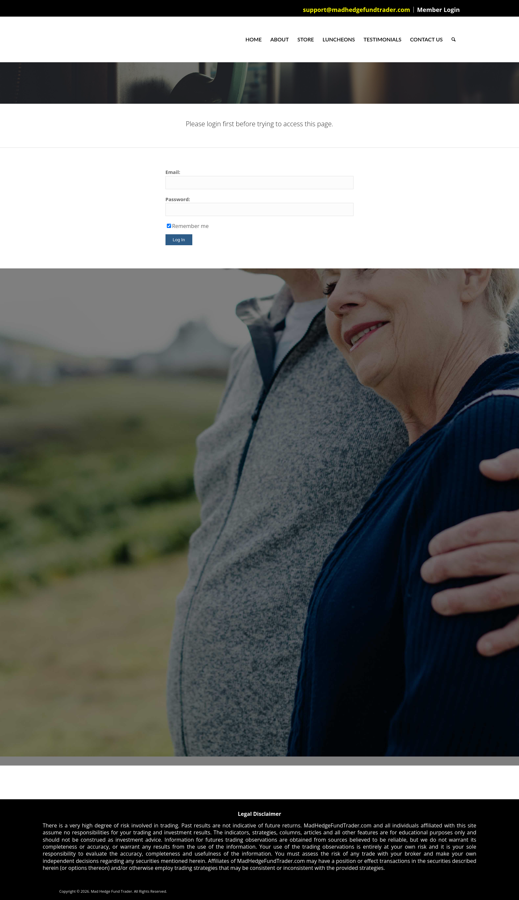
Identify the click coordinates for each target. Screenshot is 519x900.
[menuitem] (357, 10)
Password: (177, 199)
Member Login (438, 10)
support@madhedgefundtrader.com (356, 10)
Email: (172, 172)
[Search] (453, 39)
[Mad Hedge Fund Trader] (59, 39)
